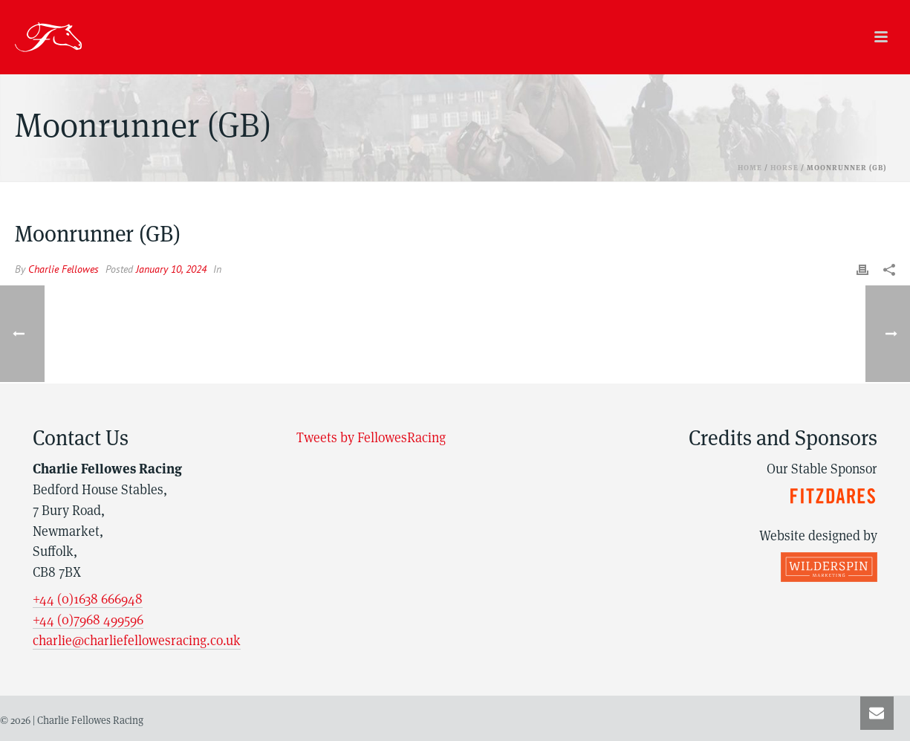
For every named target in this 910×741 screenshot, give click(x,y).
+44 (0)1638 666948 (88, 598)
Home (750, 167)
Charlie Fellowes (63, 269)
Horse (784, 167)
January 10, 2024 (171, 269)
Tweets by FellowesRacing (371, 437)
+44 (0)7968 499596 (88, 619)
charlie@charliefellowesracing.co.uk (137, 640)
